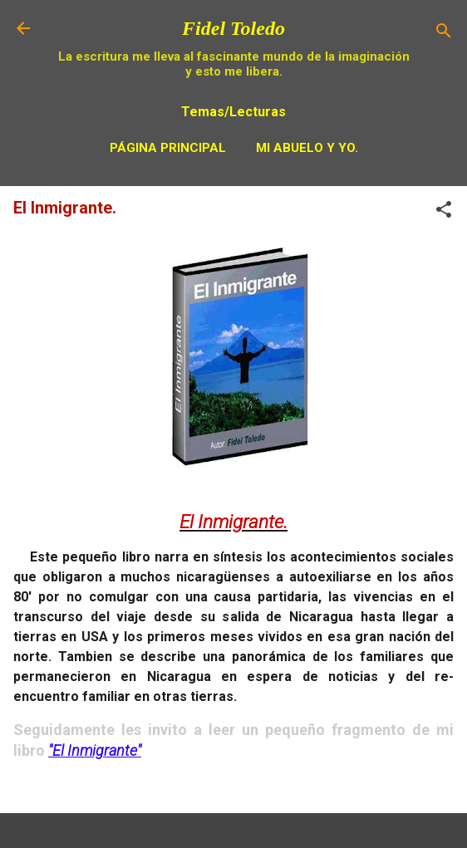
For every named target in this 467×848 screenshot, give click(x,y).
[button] (444, 212)
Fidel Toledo (233, 28)
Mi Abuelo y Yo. (307, 147)
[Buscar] (444, 33)
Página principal (168, 147)
